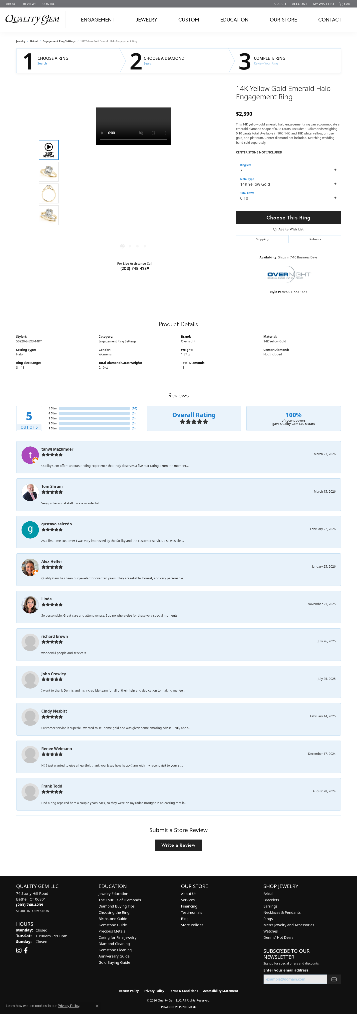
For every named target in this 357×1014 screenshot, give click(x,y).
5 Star (52, 408)
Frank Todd (51, 786)
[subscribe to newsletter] (334, 979)
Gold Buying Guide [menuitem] (114, 962)
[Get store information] (32, 911)
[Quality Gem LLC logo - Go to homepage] (33, 19)
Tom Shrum (52, 486)
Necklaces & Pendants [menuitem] (282, 912)
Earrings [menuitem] (271, 906)
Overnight (188, 341)
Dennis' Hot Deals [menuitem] (279, 937)
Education (234, 19)
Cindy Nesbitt (54, 711)
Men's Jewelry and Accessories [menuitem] (289, 925)
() (134, 408)
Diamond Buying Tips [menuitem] (117, 906)
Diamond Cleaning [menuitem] (114, 943)
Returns (315, 239)
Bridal (33, 41)
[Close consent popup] (97, 1006)
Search (42, 63)
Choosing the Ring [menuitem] (114, 912)
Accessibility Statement (220, 991)
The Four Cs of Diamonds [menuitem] (120, 900)
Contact (330, 19)
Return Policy (129, 991)
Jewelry (146, 19)
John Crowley (53, 673)
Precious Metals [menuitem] (112, 931)
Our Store (283, 19)
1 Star (52, 428)
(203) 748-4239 (134, 268)
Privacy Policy (154, 991)
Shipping (262, 239)
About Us (189, 893)
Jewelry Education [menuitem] (113, 893)
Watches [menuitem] (271, 931)
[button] (279, 3)
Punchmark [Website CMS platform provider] (187, 1007)
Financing (189, 906)
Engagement (97, 19)
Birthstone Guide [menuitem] (113, 918)
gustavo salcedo (56, 523)
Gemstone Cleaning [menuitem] (115, 950)
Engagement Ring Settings (58, 41)
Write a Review (178, 845)
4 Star (52, 413)
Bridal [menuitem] (269, 893)
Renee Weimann (56, 748)
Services (188, 900)
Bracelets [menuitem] (271, 900)
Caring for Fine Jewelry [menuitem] (118, 937)
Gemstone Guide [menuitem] (113, 925)
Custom (188, 19)
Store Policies (192, 925)
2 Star (52, 423)
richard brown (54, 636)
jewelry (20, 41)
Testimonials (191, 912)
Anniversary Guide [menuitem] (114, 956)
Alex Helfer (51, 561)
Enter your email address (286, 970)
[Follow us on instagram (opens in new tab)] (18, 951)
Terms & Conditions (183, 991)
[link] (11, 3)
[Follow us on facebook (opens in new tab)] (26, 951)
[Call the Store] (29, 904)
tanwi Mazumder (57, 449)
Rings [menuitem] (268, 918)
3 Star (52, 418)
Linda (46, 598)
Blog (185, 918)
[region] (134, 182)
